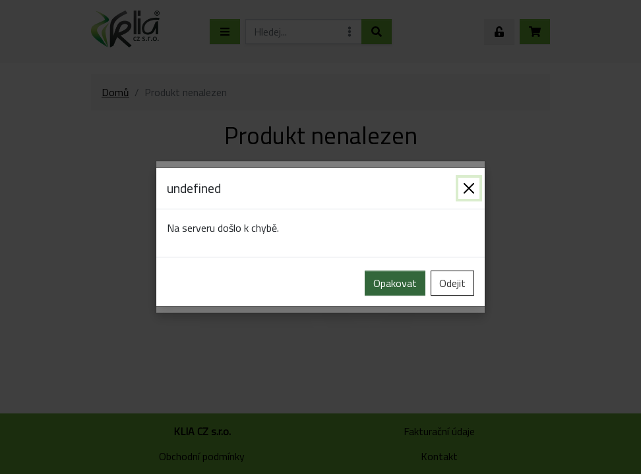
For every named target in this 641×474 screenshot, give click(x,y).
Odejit (452, 283)
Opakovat (395, 283)
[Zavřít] (468, 188)
